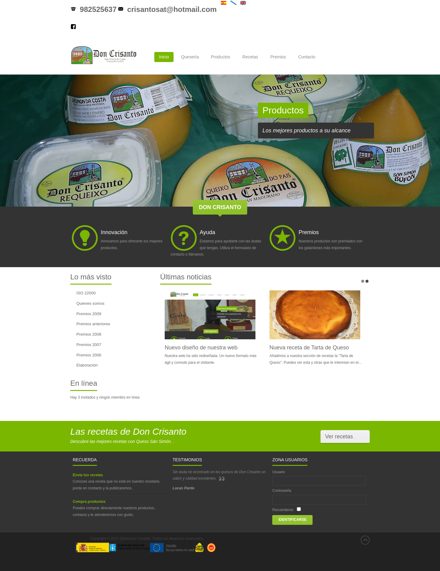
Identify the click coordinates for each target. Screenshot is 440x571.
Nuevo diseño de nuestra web (201, 347)
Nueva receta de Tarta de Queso (309, 347)
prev (13, 137)
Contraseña (281, 490)
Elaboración (87, 365)
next (426, 137)
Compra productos (89, 501)
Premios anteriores (93, 324)
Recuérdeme (282, 510)
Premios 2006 (88, 355)
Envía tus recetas (88, 475)
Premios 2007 (88, 344)
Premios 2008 (88, 334)
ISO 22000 (86, 293)
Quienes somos (90, 303)
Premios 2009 (88, 313)
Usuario (278, 472)
